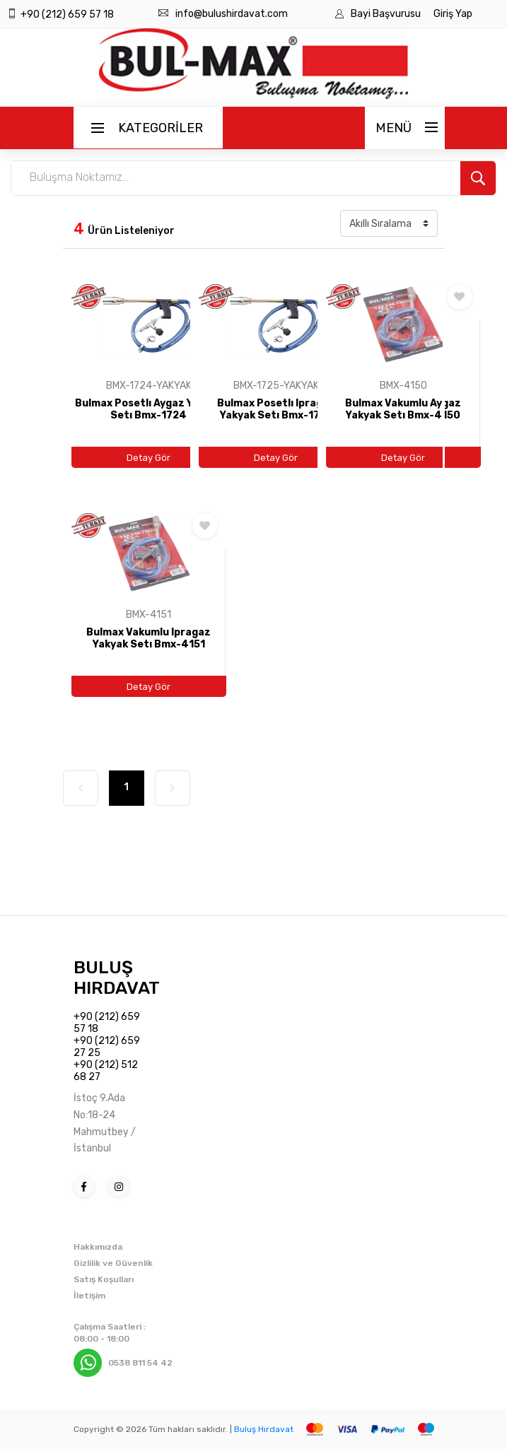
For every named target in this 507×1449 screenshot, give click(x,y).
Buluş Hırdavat (263, 1429)
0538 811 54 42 (140, 1363)
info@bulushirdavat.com (231, 14)
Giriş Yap (452, 14)
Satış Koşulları (104, 1279)
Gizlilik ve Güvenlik (113, 1263)
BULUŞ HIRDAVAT (117, 977)
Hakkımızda (98, 1247)
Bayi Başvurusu (387, 14)
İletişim (89, 1296)
